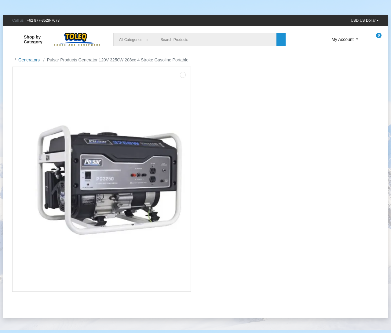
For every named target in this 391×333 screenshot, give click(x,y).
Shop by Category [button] (27, 40)
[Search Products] (215, 39)
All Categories (130, 40)
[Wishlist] (318, 39)
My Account (343, 39)
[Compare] (301, 39)
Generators (29, 59)
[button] (364, 20)
